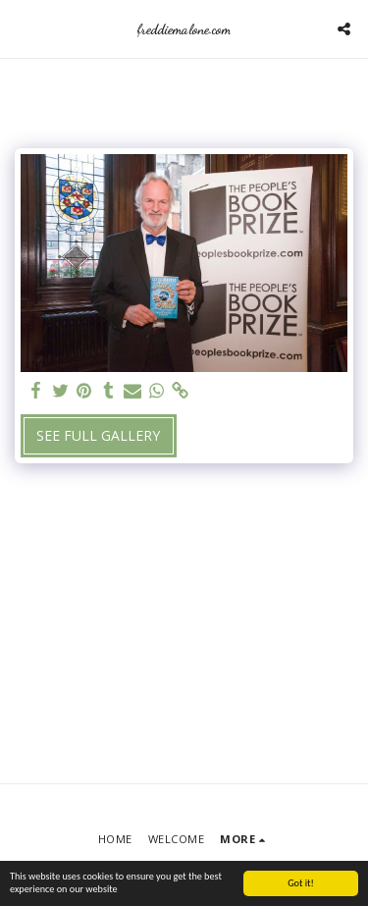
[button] (21, 28)
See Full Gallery (98, 435)
